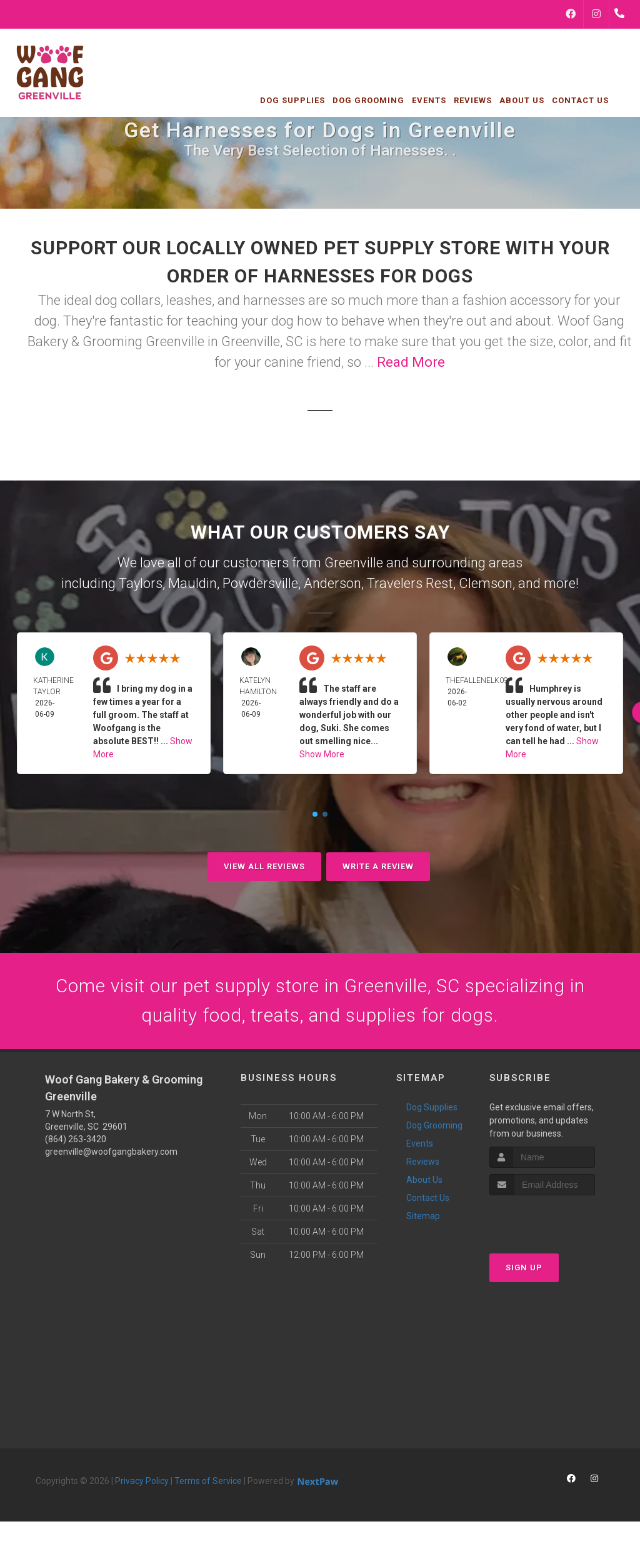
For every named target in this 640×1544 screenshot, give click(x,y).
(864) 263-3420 (75, 1140)
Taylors (140, 583)
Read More (411, 362)
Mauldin (192, 583)
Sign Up (524, 1268)
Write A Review (378, 866)
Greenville (353, 562)
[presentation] (555, 1219)
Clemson (485, 583)
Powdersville (260, 583)
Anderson (332, 583)
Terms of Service (208, 1482)
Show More (321, 754)
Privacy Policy (142, 1482)
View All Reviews (264, 866)
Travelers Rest (410, 583)
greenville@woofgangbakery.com (111, 1153)
